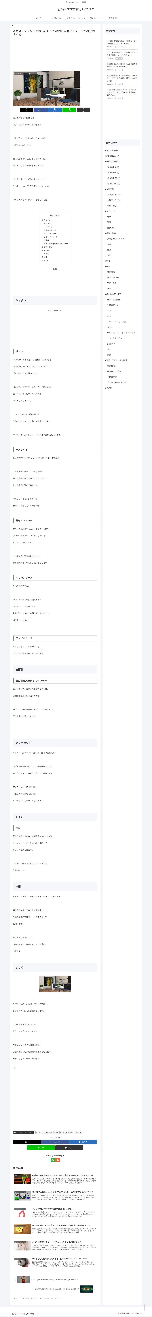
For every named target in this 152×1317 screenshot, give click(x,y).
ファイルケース (52, 237)
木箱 (47, 254)
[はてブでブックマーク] (55, 110)
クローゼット (49, 247)
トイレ (46, 251)
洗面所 (46, 241)
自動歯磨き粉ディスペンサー (57, 244)
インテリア (40, 1133)
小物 (62, 1133)
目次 (52, 215)
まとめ (46, 261)
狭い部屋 (69, 1133)
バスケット (50, 227)
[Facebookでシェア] (41, 110)
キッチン (47, 220)
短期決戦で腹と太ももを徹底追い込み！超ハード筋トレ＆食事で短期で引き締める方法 (122, 78)
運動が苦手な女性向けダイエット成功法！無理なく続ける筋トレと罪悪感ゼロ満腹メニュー (122, 92)
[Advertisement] (55, 52)
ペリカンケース (52, 234)
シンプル (77, 1133)
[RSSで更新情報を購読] (57, 1161)
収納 (56, 1133)
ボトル (48, 223)
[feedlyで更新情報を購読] (53, 1161)
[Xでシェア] (26, 110)
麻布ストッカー (52, 230)
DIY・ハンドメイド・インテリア (24, 1133)
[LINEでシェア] (69, 110)
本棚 (45, 258)
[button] (83, 110)
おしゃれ (49, 1133)
